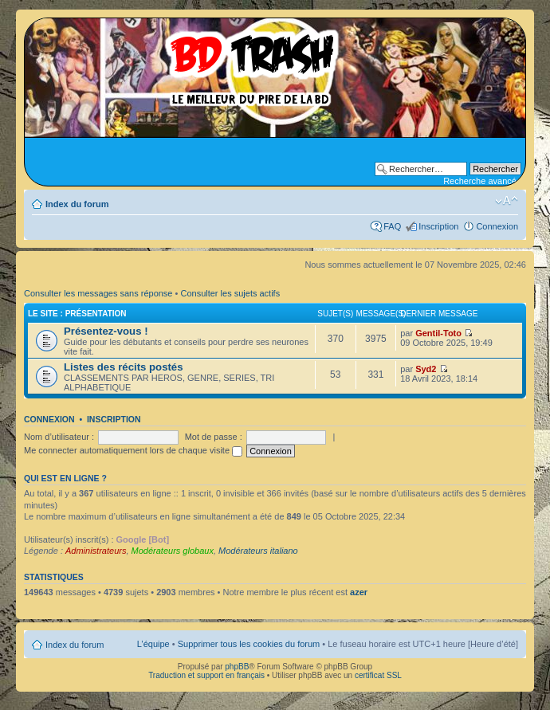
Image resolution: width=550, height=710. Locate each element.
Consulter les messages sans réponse (98, 293)
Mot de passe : (213, 436)
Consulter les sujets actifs (230, 293)
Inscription (438, 226)
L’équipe (153, 644)
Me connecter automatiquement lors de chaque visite (133, 450)
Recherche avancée (482, 181)
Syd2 (425, 369)
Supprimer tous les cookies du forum (249, 644)
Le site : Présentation (77, 313)
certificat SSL (378, 675)
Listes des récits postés (123, 367)
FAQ (392, 226)
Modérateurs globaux (173, 550)
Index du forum (76, 204)
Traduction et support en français (206, 675)
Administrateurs (95, 550)
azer (358, 592)
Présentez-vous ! (106, 331)
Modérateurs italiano (258, 550)
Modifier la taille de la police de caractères (506, 201)
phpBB (237, 666)
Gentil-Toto (438, 333)
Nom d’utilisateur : (59, 436)
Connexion (497, 226)
